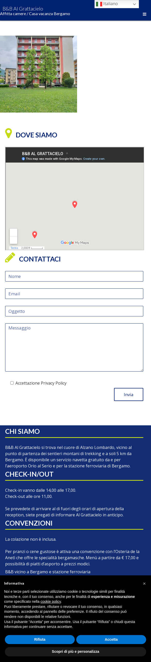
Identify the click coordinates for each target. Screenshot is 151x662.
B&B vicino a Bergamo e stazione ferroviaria (47, 572)
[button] (144, 583)
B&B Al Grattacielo (35, 10)
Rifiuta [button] (39, 639)
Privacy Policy (54, 383)
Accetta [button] (111, 639)
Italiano (107, 4)
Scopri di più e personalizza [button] (75, 651)
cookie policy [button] (51, 601)
